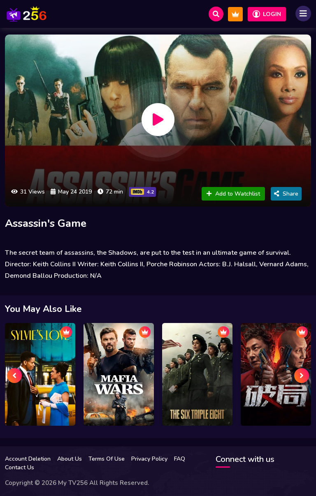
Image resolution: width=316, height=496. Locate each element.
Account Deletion (28, 459)
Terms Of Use (106, 459)
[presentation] (14, 375)
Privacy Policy (149, 459)
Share (286, 194)
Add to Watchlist (233, 194)
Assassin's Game (45, 223)
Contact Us (19, 467)
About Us (69, 459)
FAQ (179, 459)
